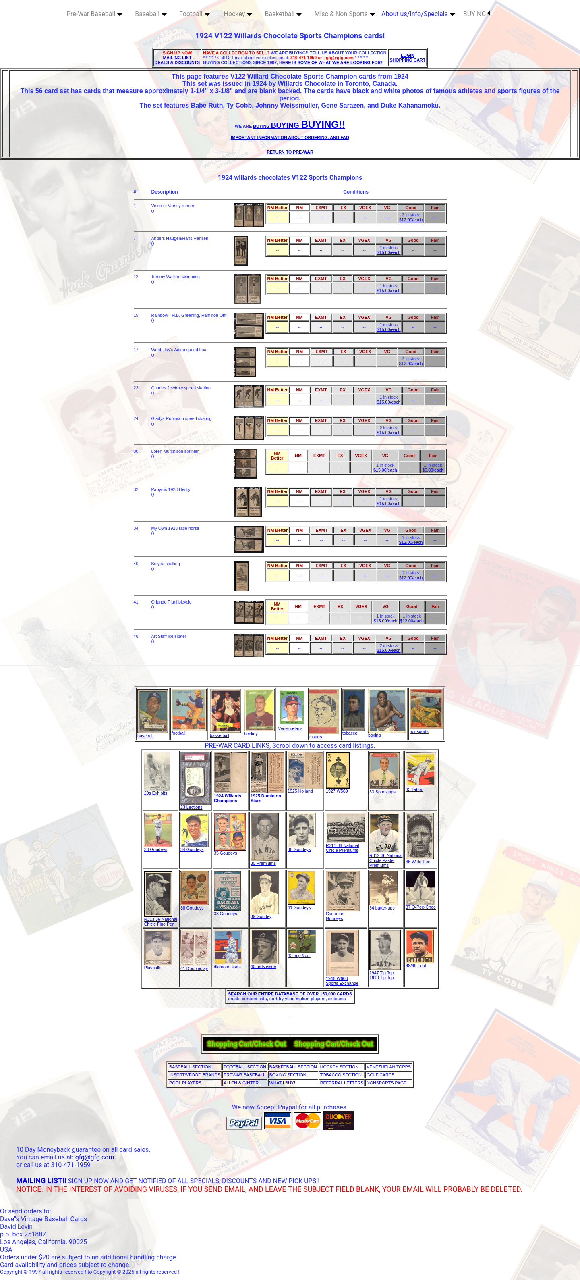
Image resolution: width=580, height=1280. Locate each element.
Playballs (158, 965)
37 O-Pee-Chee (421, 905)
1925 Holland (305, 789)
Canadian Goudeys (343, 914)
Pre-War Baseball (94, 14)
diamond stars (228, 964)
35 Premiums (265, 861)
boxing (387, 732)
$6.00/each (432, 470)
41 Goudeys (301, 905)
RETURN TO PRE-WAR (290, 152)
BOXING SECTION (288, 1074)
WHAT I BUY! (282, 1082)
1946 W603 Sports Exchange (342, 979)
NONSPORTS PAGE (386, 1082)
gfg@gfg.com (94, 1157)
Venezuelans (292, 726)
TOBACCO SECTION (341, 1074)
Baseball (151, 14)
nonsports (426, 729)
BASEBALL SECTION (190, 1066)
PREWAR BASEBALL (244, 1074)
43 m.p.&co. (302, 953)
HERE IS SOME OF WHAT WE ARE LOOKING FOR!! (331, 62)
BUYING (477, 14)
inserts (324, 734)
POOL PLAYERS (185, 1082)
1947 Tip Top (385, 970)
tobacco (353, 730)
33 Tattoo (421, 787)
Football (194, 14)
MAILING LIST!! (41, 1180)
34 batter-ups (383, 905)
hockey (259, 731)
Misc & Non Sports (344, 14)
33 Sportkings (384, 789)
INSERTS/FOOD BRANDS (194, 1074)
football (189, 730)
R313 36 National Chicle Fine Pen (160, 919)
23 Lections (195, 805)
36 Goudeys (302, 847)
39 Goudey (265, 914)
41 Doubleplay (194, 966)
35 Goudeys (230, 851)
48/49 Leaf (420, 963)
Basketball (283, 14)
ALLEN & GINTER (241, 1082)
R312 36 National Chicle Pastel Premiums (385, 858)
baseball (152, 733)
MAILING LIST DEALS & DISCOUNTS (177, 60)
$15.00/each (389, 252)
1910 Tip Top (381, 977)
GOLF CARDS (380, 1074)
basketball (225, 733)
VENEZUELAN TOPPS (389, 1066)
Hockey (238, 14)
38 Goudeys (194, 905)
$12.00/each (411, 219)
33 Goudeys (158, 847)
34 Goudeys (194, 847)
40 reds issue (265, 964)
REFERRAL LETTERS (341, 1082)
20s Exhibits (157, 791)
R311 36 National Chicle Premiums (346, 846)
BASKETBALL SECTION (293, 1066)
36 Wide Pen (420, 859)
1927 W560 (338, 789)
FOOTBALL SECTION (245, 1066)
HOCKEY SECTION (339, 1066)
